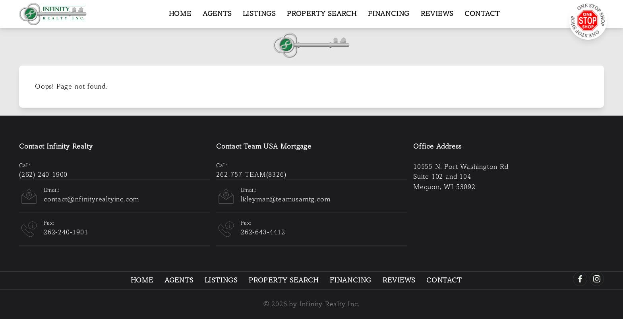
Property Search (322, 14)
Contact (482, 14)
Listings (259, 14)
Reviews (437, 14)
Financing (389, 14)
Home (180, 14)
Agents (217, 14)
